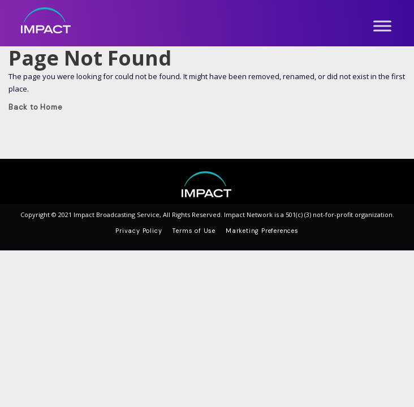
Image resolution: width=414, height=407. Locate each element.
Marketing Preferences (262, 231)
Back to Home (35, 107)
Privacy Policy (138, 231)
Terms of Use (193, 231)
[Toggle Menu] (382, 25)
